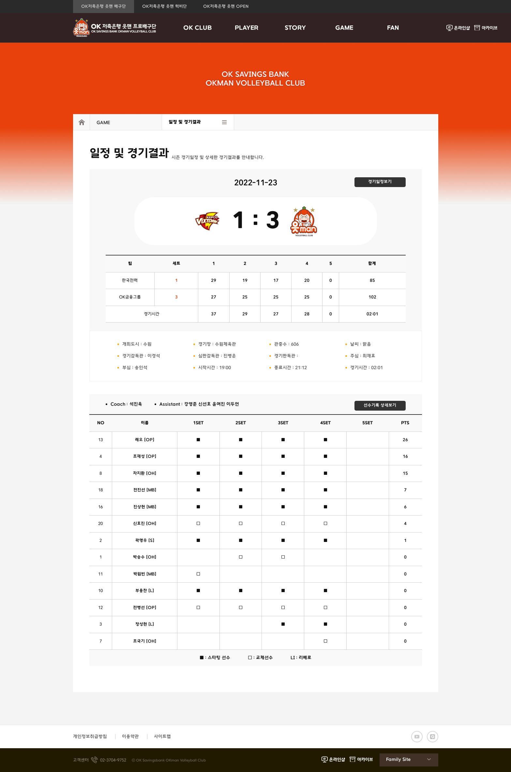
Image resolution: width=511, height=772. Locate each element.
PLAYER (246, 28)
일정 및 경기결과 (185, 122)
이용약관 (130, 736)
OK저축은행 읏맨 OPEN (225, 6)
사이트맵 (162, 736)
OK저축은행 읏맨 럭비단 (164, 6)
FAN (393, 28)
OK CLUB (197, 28)
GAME (344, 28)
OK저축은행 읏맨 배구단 (103, 6)
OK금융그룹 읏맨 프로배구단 (115, 27)
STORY (295, 28)
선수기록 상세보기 (380, 405)
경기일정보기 (380, 182)
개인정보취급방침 (90, 736)
